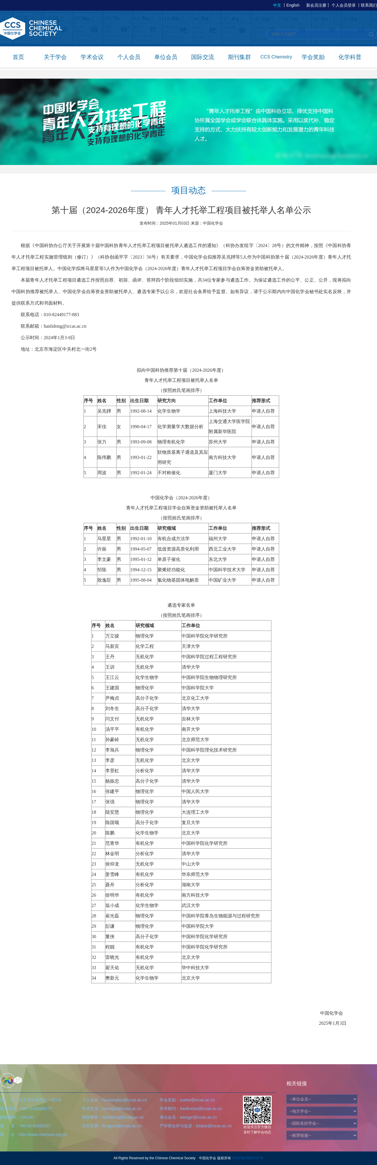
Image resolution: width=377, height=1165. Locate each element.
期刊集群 (239, 57)
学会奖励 (313, 57)
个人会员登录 (344, 5)
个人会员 (128, 57)
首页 (18, 57)
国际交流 (202, 57)
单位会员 (165, 57)
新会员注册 (316, 5)
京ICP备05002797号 (247, 1158)
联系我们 (369, 5)
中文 (277, 5)
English (293, 5)
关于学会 (55, 57)
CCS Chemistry (276, 56)
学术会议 (92, 57)
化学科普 (349, 57)
